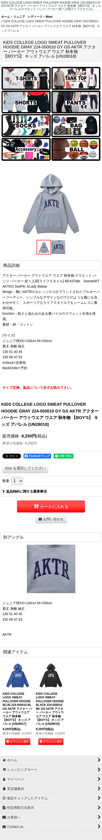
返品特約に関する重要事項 (24, 491)
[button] (44, 247)
